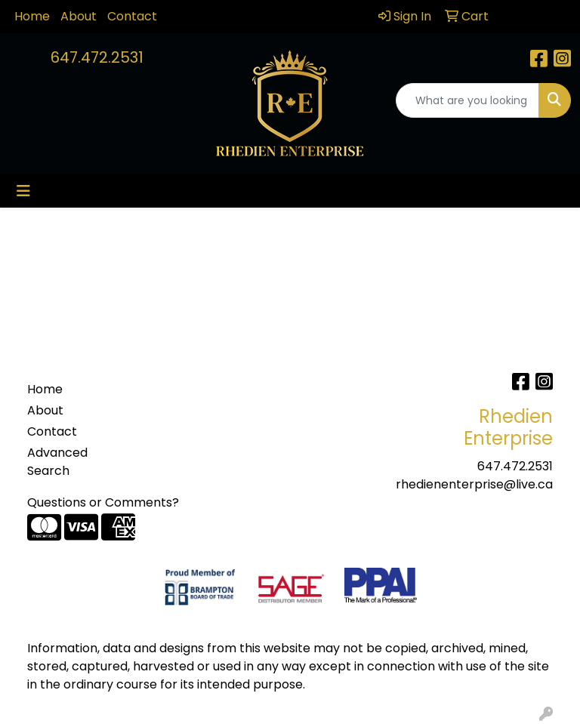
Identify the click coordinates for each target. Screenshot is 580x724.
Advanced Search (57, 461)
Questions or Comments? (103, 502)
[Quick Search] (467, 100)
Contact (132, 16)
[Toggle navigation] (23, 191)
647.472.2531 (97, 57)
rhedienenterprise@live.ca (474, 484)
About (78, 16)
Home (32, 16)
